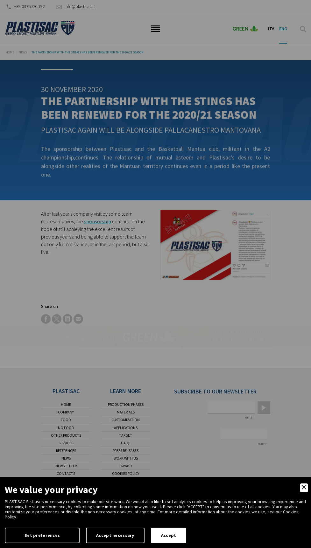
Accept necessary (115, 535)
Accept (168, 535)
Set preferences (42, 535)
